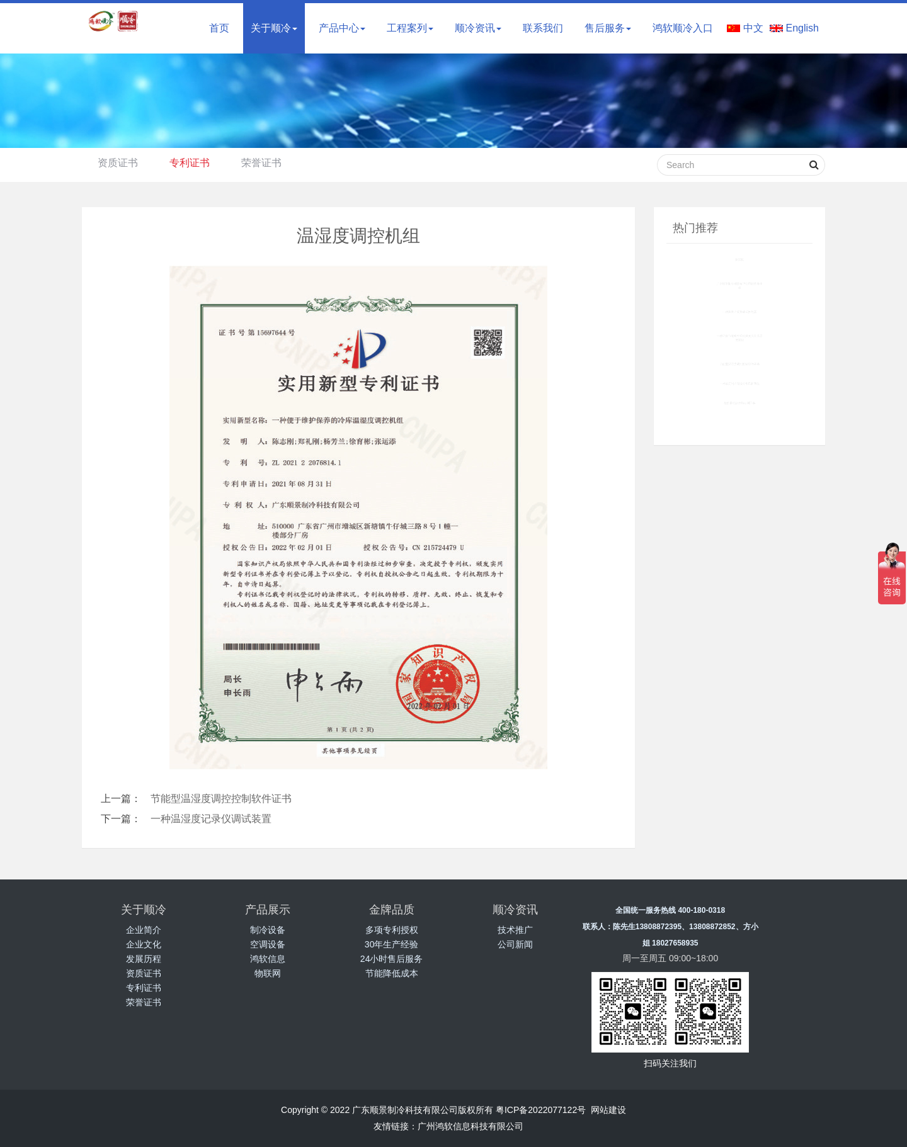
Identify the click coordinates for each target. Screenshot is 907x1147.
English (802, 28)
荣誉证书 (261, 162)
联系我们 (543, 28)
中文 (753, 28)
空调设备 (267, 944)
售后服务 (608, 28)
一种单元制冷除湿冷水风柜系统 (739, 383)
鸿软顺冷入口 (683, 28)
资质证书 (118, 162)
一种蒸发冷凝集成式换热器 (739, 312)
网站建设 (608, 1110)
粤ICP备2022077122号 (541, 1110)
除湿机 (739, 259)
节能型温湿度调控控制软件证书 (221, 798)
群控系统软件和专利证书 (739, 403)
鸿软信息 (267, 959)
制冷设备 (267, 930)
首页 (219, 28)
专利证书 (189, 162)
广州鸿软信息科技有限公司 (470, 1126)
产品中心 (342, 28)
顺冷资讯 (478, 28)
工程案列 (410, 28)
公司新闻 (515, 944)
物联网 (267, 973)
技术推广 (515, 930)
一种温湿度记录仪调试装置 (211, 818)
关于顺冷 (274, 28)
